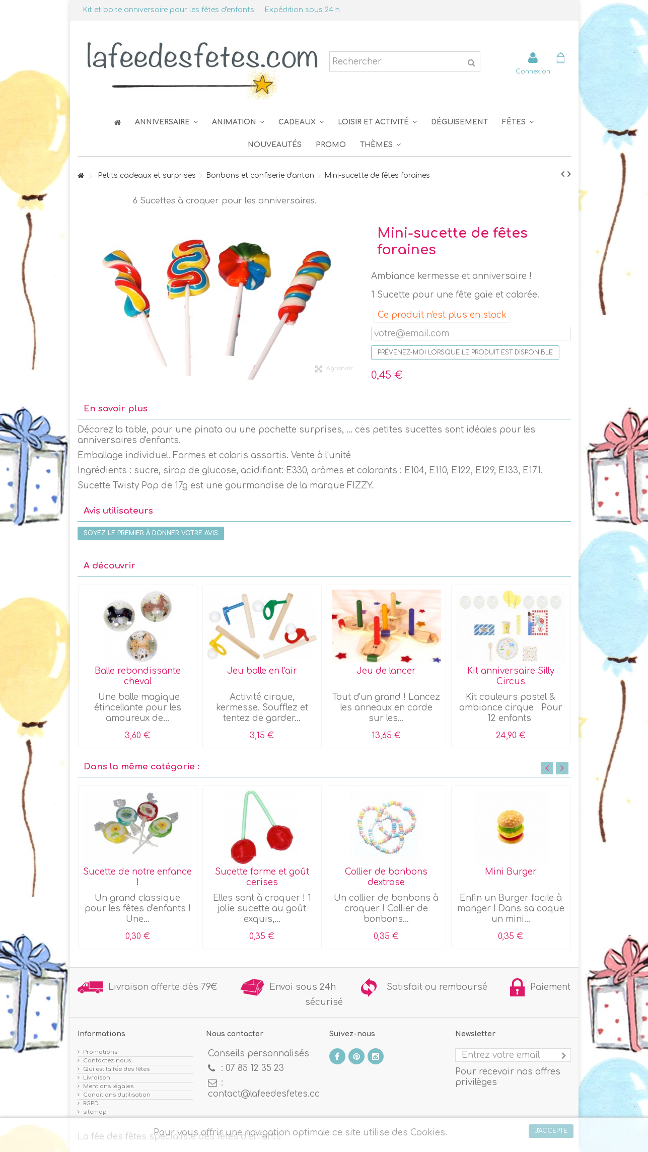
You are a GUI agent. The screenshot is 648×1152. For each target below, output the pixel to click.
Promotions (100, 1052)
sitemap (95, 1112)
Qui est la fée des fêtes (116, 1069)
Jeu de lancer (386, 671)
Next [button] (562, 768)
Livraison (96, 1077)
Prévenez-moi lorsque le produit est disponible (465, 352)
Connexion (533, 71)
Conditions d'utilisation (117, 1095)
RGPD (91, 1103)
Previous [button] (547, 768)
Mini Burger (511, 872)
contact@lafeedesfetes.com (268, 1094)
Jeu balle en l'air (262, 671)
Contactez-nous (107, 1060)
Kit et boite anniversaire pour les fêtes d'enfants (168, 10)
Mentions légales (108, 1086)
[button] (518, 122)
